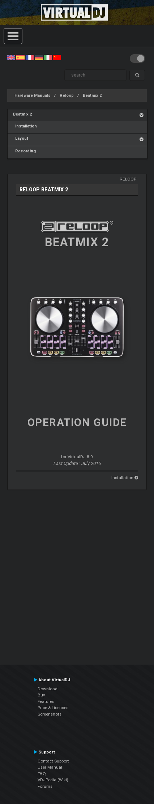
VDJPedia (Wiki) (53, 779)
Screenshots (49, 714)
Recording (24, 151)
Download (47, 688)
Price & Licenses (53, 707)
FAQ (42, 773)
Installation (25, 126)
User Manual (50, 767)
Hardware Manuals (32, 95)
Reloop (67, 95)
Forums (45, 786)
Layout (20, 138)
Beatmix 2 (92, 95)
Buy (41, 694)
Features (46, 701)
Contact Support (53, 761)
